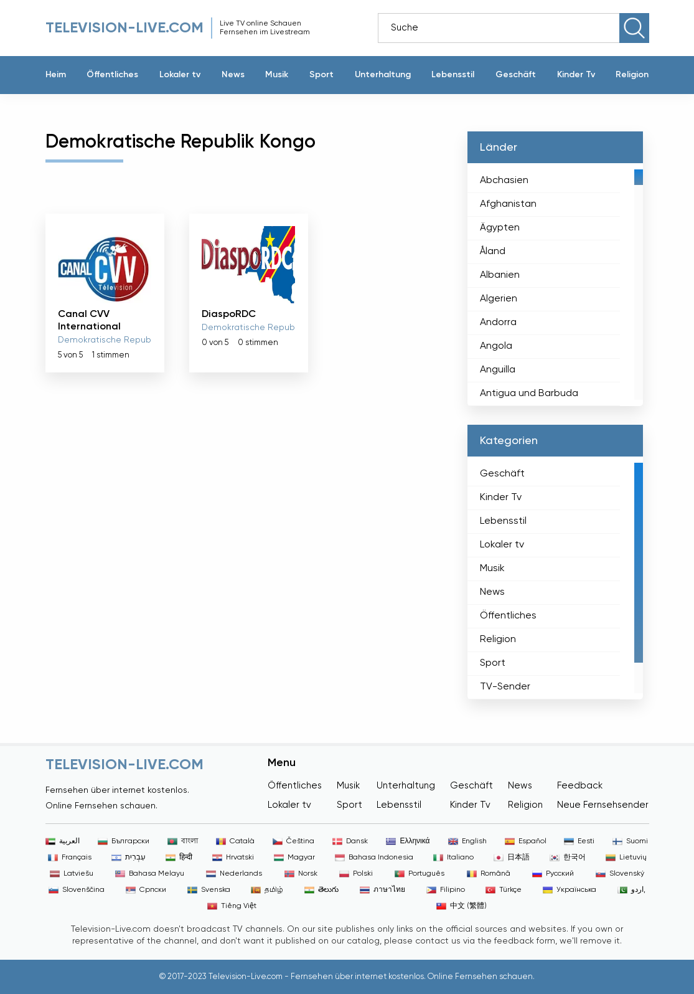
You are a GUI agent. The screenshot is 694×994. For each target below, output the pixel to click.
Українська (569, 890)
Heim (55, 74)
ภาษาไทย (382, 890)
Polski (356, 874)
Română (488, 874)
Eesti (579, 841)
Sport (321, 74)
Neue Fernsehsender (603, 805)
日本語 (512, 858)
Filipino (445, 890)
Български (123, 841)
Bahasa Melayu (149, 874)
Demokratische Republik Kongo (123, 340)
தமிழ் (267, 890)
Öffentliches (112, 74)
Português (419, 874)
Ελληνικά (407, 841)
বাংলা (182, 841)
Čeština (293, 841)
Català (235, 841)
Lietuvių (626, 858)
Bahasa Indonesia (374, 858)
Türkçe (503, 890)
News (233, 74)
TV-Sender (505, 687)
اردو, (631, 890)
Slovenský (620, 874)
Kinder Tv (576, 74)
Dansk (350, 841)
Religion (632, 74)
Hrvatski (233, 858)
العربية (62, 841)
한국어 (568, 858)
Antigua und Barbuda (529, 394)
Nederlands (234, 874)
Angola (496, 346)
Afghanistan (508, 204)
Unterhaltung (383, 74)
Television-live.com (124, 28)
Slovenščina (77, 890)
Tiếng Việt (231, 906)
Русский (553, 874)
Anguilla (497, 370)
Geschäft (515, 74)
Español (525, 841)
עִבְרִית (128, 858)
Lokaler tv (179, 74)
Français (69, 858)
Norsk (300, 874)
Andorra (498, 323)
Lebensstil (452, 74)
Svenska (208, 890)
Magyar (294, 858)
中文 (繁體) (461, 906)
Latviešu (71, 874)
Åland (492, 252)
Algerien (498, 299)
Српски (146, 890)
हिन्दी (179, 858)
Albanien (500, 275)
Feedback (580, 785)
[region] (554, 284)
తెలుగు (321, 890)
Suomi (630, 841)
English (467, 841)
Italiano (453, 858)
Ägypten (500, 228)
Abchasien (504, 181)
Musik (276, 74)
